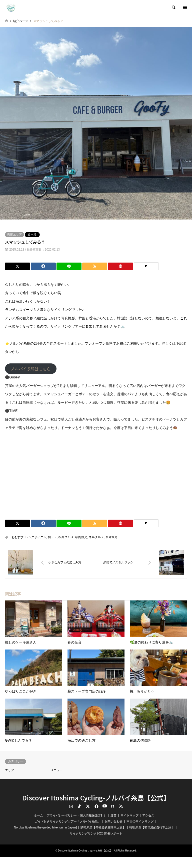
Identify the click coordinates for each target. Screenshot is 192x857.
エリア (9, 770)
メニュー (56, 770)
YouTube (104, 806)
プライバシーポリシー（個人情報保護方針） (77, 815)
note (112, 806)
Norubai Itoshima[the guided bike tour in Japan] (45, 827)
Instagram (71, 806)
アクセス (148, 815)
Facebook (96, 806)
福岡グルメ (66, 537)
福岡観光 (81, 537)
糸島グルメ (96, 537)
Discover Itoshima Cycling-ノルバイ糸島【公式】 (96, 797)
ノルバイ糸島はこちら (31, 368)
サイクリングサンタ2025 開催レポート (96, 833)
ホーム (38, 815)
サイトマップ (129, 815)
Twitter (88, 806)
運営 (113, 815)
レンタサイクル (35, 537)
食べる (32, 234)
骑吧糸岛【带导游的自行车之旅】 (151, 827)
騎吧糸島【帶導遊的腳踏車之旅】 (103, 827)
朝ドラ (52, 537)
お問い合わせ (113, 821)
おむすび (18, 537)
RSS (121, 806)
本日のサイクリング (140, 821)
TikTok (79, 806)
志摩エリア (14, 234)
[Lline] (69, 266)
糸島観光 (112, 537)
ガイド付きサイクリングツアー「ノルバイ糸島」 (68, 821)
